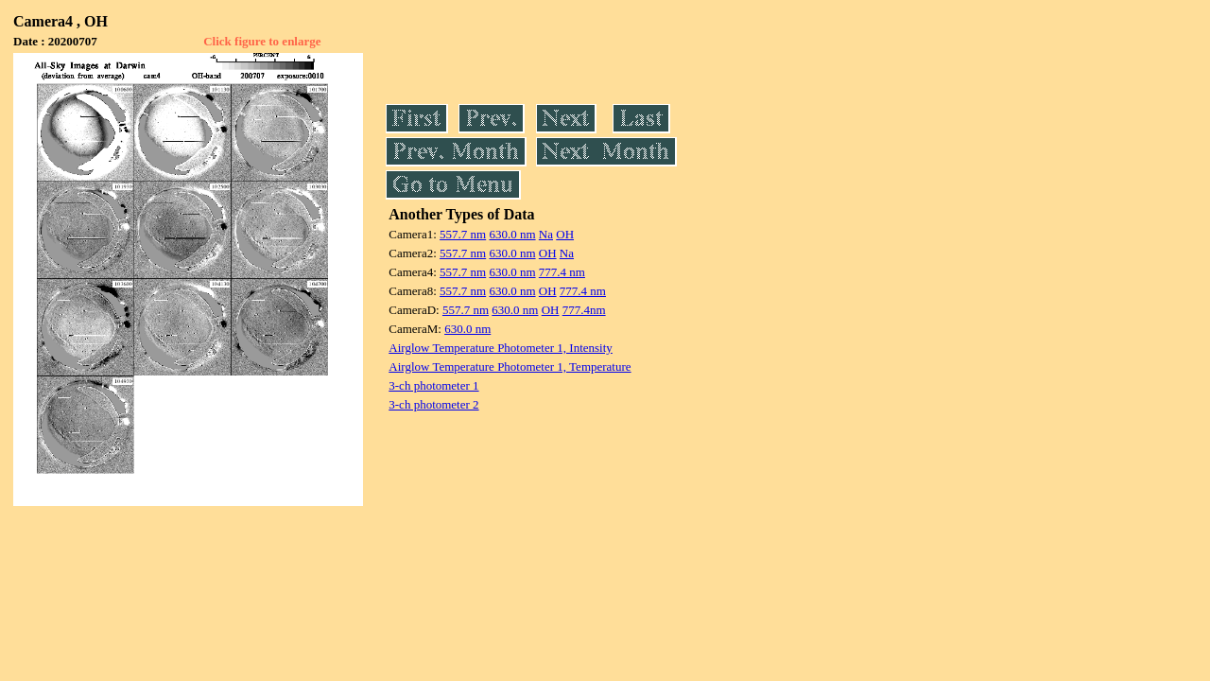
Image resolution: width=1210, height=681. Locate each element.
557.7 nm (463, 234)
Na (546, 234)
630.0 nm (512, 234)
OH (565, 234)
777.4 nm (562, 272)
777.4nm (584, 310)
